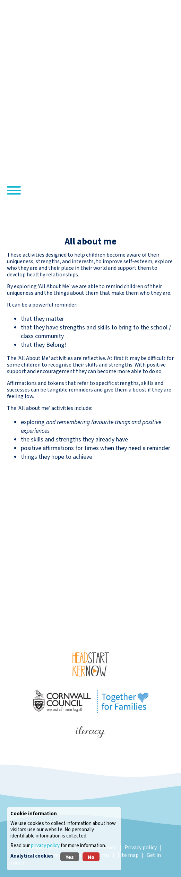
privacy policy (45, 845)
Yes (70, 857)
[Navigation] (14, 191)
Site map (128, 855)
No (91, 857)
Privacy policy (140, 847)
